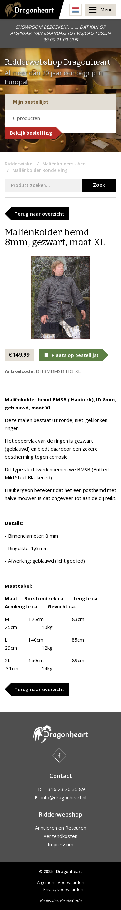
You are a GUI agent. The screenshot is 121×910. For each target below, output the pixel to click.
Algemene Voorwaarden (60, 882)
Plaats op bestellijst (71, 355)
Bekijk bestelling (31, 133)
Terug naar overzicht (39, 214)
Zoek (99, 185)
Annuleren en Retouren (60, 827)
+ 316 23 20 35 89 (64, 789)
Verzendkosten (60, 836)
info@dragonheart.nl (63, 797)
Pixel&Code (71, 900)
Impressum (60, 844)
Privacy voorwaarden (63, 889)
